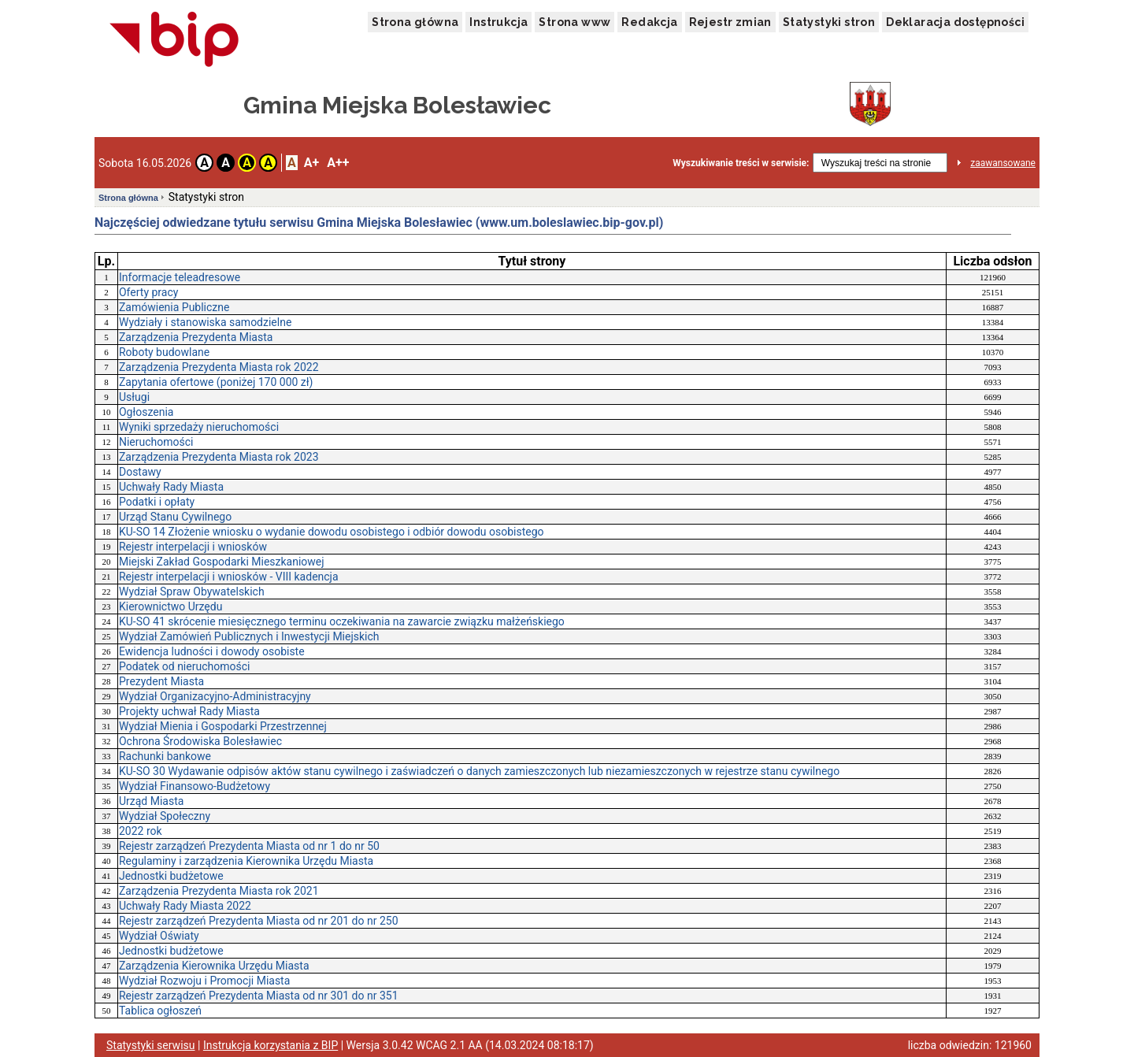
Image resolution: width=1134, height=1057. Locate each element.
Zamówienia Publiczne (174, 307)
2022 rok (140, 831)
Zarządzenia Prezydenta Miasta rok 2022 (219, 367)
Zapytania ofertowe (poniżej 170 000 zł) (216, 382)
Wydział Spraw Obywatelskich (192, 591)
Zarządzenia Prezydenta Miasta (195, 337)
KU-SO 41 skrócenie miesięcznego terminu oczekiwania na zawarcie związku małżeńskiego (342, 621)
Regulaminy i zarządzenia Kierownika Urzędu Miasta (246, 861)
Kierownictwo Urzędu (170, 606)
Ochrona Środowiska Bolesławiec (200, 741)
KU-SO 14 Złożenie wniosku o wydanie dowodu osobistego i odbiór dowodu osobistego (331, 531)
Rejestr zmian (730, 22)
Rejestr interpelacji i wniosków (193, 546)
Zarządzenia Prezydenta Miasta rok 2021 (219, 891)
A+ (311, 162)
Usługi (134, 397)
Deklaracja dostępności (955, 22)
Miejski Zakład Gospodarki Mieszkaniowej (221, 561)
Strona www (574, 22)
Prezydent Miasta (161, 681)
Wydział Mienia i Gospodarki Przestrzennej (223, 726)
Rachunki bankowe (165, 756)
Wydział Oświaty (159, 935)
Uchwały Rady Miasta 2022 (185, 905)
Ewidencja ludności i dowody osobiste (212, 651)
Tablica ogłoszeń (160, 1010)
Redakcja (649, 22)
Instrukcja (498, 22)
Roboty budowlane (164, 352)
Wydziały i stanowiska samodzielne (205, 322)
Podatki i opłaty (157, 501)
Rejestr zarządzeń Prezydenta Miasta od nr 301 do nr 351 (258, 995)
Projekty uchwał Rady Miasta (189, 711)
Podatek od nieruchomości (184, 666)
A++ (338, 162)
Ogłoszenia (146, 412)
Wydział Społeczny (164, 816)
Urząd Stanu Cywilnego (175, 516)
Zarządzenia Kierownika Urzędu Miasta (214, 965)
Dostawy (140, 471)
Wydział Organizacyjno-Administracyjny (215, 696)
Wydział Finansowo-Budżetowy (194, 786)
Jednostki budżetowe (171, 876)
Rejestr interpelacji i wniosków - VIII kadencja (229, 576)
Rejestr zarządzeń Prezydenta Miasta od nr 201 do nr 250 (258, 920)
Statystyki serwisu (150, 1045)
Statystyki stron (829, 22)
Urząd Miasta (151, 801)
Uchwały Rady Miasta (171, 486)
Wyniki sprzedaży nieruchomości (199, 427)
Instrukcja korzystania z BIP (270, 1045)
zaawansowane (1003, 163)
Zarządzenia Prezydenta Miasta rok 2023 (219, 457)
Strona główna (415, 22)
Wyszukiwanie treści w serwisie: (741, 163)
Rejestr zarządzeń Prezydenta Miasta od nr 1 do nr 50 (249, 846)
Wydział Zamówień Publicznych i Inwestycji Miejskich (249, 636)
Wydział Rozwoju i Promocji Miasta (204, 980)
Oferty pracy (148, 292)
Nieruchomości (156, 442)
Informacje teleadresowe (179, 277)
